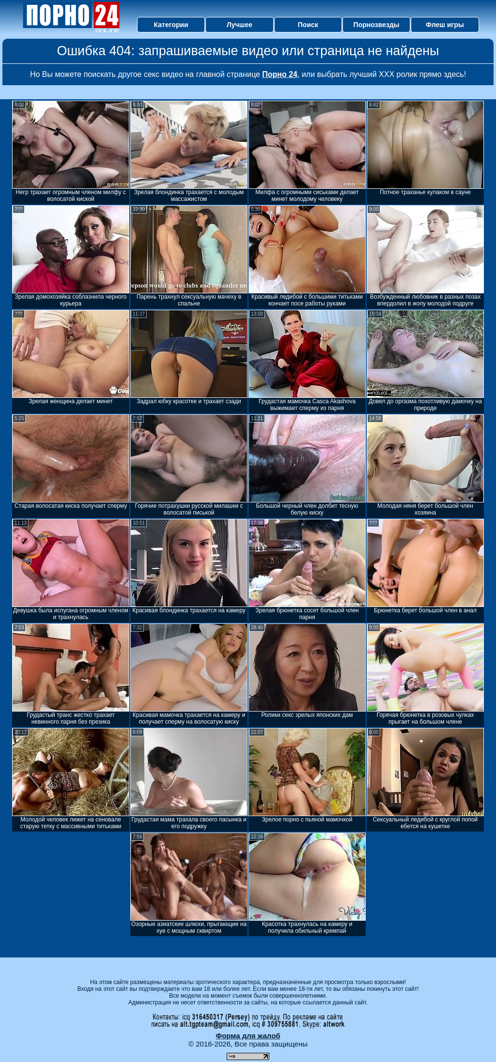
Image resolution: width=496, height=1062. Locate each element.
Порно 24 (279, 74)
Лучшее (239, 25)
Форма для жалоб (248, 1036)
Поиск (308, 25)
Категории (171, 25)
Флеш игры (445, 25)
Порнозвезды (377, 25)
